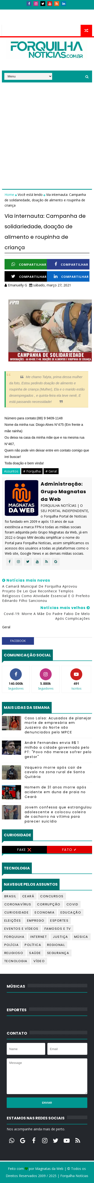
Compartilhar (28, 264)
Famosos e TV (57, 928)
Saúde (35, 953)
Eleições (12, 920)
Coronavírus (17, 904)
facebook (18, 641)
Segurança (58, 953)
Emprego (35, 920)
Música (81, 936)
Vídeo (39, 961)
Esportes (59, 920)
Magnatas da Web (49, 1168)
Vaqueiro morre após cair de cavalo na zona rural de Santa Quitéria (55, 772)
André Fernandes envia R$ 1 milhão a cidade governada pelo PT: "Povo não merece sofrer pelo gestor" (58, 749)
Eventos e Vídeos (21, 928)
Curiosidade (16, 912)
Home (10, 194)
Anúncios (53, 11)
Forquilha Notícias (74, 1175)
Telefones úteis (19, 20)
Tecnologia (16, 961)
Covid (72, 904)
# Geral (51, 471)
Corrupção (49, 904)
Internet (38, 936)
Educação (71, 912)
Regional (56, 945)
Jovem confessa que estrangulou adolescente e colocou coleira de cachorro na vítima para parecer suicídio (58, 814)
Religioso (13, 953)
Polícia (11, 945)
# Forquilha (32, 471)
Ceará (28, 896)
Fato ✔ (69, 849)
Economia (45, 912)
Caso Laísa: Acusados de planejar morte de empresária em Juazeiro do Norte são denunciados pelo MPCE (58, 725)
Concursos (52, 896)
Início (10, 11)
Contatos (30, 11)
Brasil (10, 896)
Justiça (60, 936)
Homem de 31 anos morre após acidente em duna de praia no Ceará (56, 792)
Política (33, 945)
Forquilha (14, 936)
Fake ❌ (24, 849)
